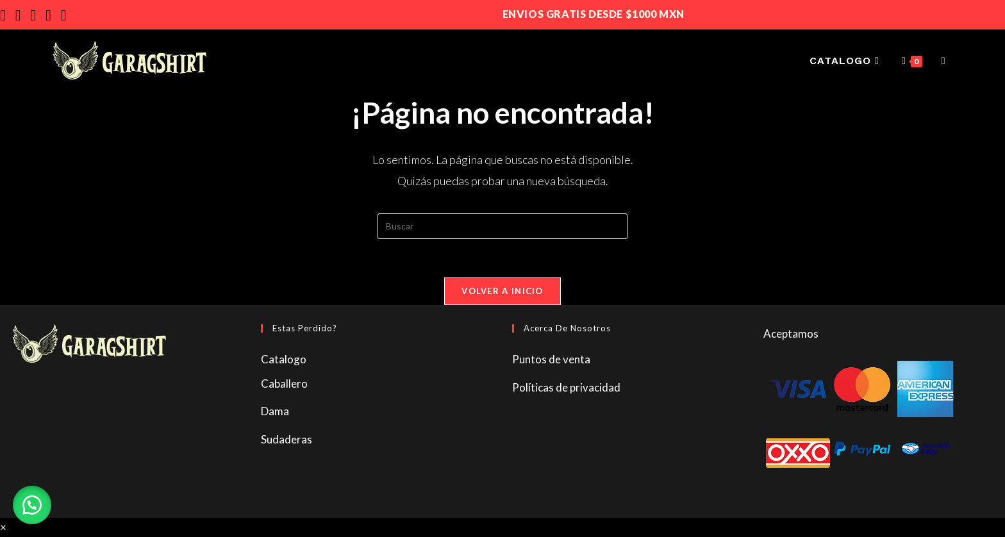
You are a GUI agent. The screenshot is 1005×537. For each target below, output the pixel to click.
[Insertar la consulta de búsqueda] (502, 226)
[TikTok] (68, 15)
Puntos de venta (551, 359)
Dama (275, 411)
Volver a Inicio (502, 291)
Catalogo (283, 359)
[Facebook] (7, 15)
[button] (32, 505)
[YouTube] (38, 15)
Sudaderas (286, 439)
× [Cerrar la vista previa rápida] (3, 527)
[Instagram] (23, 15)
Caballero (284, 383)
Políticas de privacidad (566, 387)
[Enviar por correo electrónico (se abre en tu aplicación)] (53, 15)
